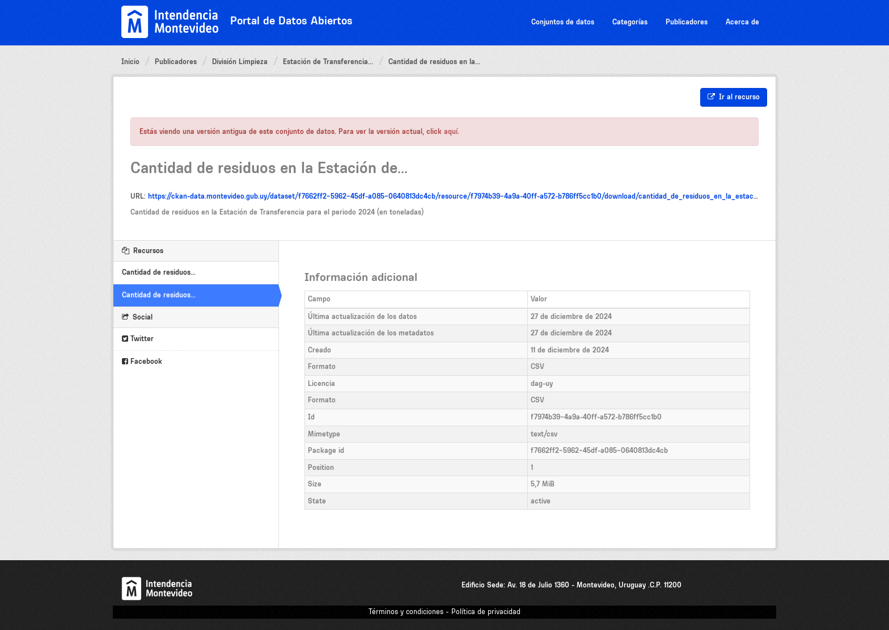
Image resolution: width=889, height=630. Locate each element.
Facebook (142, 361)
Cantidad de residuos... (159, 272)
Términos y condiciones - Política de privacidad (444, 611)
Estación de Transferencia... (328, 61)
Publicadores (687, 22)
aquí (451, 131)
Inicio (130, 61)
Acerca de (742, 22)
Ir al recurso (734, 97)
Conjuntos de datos (562, 22)
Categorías (629, 22)
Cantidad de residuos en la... (434, 61)
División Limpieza (240, 61)
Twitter (138, 338)
